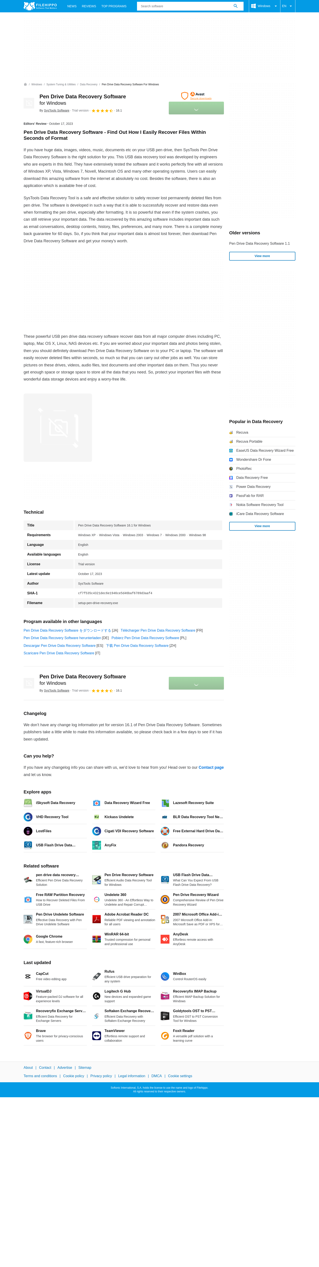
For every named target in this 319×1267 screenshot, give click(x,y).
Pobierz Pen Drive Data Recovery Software (145, 638)
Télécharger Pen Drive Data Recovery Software (158, 630)
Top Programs (114, 6)
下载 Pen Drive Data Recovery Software (137, 645)
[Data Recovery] (88, 84)
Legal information (131, 1076)
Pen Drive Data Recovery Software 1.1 (259, 243)
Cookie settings (180, 1076)
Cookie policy (73, 1076)
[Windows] (36, 84)
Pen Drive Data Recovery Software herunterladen (62, 638)
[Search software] (235, 6)
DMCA (157, 1076)
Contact (45, 1067)
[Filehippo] (40, 6)
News (72, 6)
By (54, 110)
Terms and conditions (40, 1076)
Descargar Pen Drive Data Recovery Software (60, 645)
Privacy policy (101, 1076)
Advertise (64, 1067)
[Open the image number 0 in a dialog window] (58, 428)
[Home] (25, 84)
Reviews (89, 6)
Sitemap (84, 1067)
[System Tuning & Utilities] (61, 84)
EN (287, 6)
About (28, 1067)
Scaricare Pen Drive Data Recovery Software (59, 653)
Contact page (211, 767)
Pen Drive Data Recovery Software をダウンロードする (67, 630)
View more (262, 256)
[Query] (190, 6)
